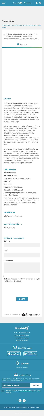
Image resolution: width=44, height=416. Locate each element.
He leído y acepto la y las (23, 391)
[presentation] (19, 290)
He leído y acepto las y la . (22, 280)
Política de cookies (22, 340)
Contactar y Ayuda (22, 368)
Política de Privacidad (26, 390)
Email (6, 251)
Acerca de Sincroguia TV (22, 333)
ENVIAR (22, 299)
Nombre (7, 241)
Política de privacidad (12, 281)
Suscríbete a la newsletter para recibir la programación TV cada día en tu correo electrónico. (21, 380)
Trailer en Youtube (13, 216)
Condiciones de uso (28, 279)
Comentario (8, 261)
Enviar (36, 385)
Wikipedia (9, 228)
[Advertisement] (22, 13)
